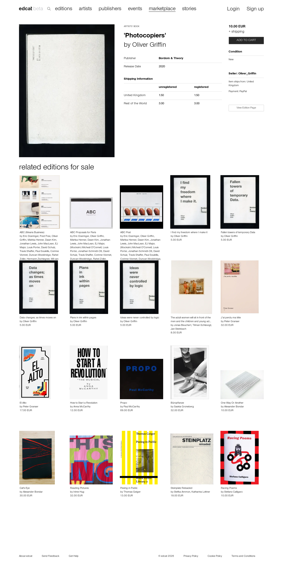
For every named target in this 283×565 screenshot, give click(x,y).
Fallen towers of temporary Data (238, 232)
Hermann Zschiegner (38, 259)
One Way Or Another (232, 403)
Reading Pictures (79, 488)
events (135, 9)
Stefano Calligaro (233, 492)
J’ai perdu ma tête (231, 318)
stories (189, 9)
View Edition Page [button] (246, 108)
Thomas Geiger (132, 492)
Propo (123, 403)
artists (85, 9)
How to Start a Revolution (83, 403)
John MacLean (46, 244)
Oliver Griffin (149, 45)
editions (63, 9)
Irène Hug (78, 492)
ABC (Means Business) (32, 232)
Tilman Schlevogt (202, 325)
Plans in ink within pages (83, 318)
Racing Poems (229, 488)
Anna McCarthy (81, 407)
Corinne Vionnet (102, 255)
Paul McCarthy (132, 407)
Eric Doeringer (30, 236)
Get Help (73, 556)
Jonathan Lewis (28, 244)
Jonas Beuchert (182, 325)
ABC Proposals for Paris (83, 232)
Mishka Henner (36, 240)
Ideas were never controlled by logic (139, 318)
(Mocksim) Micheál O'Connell (85, 247)
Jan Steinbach (178, 329)
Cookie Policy (215, 556)
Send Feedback (50, 556)
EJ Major (99, 244)
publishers (110, 9)
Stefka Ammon (182, 492)
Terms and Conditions (243, 556)
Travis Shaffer (27, 251)
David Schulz (48, 247)
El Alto (23, 403)
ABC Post (125, 232)
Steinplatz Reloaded (181, 488)
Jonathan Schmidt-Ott (90, 251)
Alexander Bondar (234, 407)
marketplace (162, 9)
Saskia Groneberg (184, 407)
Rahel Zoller (99, 259)
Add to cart (246, 40)
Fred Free (45, 236)
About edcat (25, 556)
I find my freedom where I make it (189, 232)
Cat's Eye (25, 488)
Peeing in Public (129, 488)
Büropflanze (177, 403)
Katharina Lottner (200, 492)
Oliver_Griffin (247, 73)
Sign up (255, 9)
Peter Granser (231, 321)
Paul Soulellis (42, 251)
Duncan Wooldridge (40, 255)
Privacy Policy (191, 556)
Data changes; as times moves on (38, 318)
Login (233, 9)
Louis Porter (33, 247)
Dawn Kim (50, 240)
